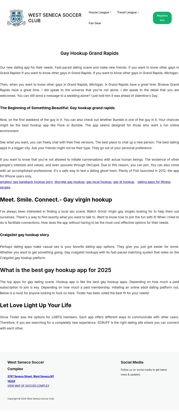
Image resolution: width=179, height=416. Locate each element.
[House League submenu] (111, 12)
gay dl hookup (123, 182)
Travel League (127, 12)
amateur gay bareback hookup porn (26, 182)
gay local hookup (98, 182)
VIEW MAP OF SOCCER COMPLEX (28, 385)
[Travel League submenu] (138, 12)
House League (99, 12)
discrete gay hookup (70, 182)
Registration (162, 18)
